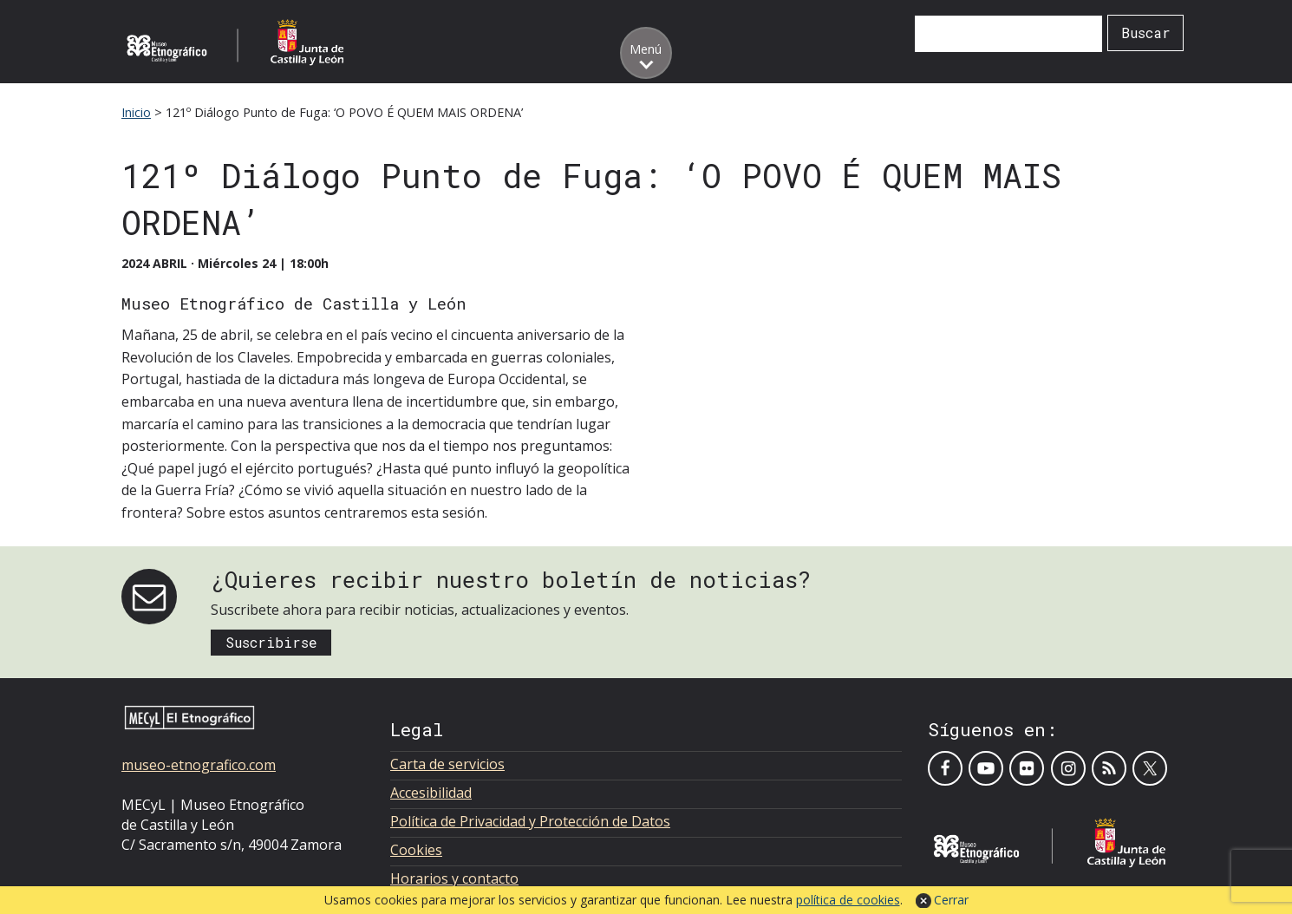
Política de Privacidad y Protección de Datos (530, 821)
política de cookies (848, 899)
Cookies (416, 849)
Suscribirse (271, 642)
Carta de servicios (447, 764)
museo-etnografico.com (198, 764)
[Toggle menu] (646, 53)
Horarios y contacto (454, 878)
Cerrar (951, 899)
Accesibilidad (431, 792)
